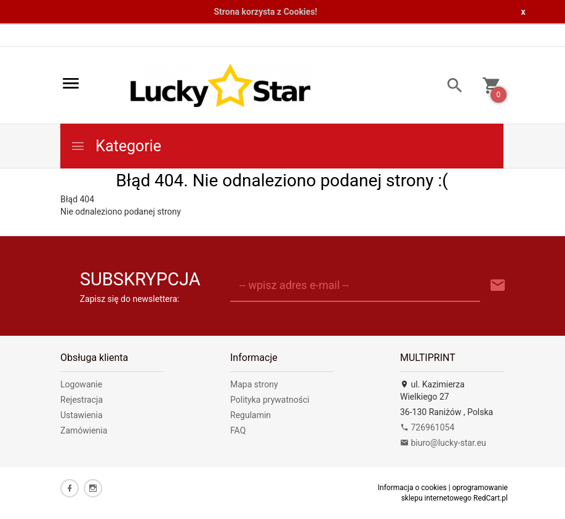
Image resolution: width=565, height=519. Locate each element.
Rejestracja (81, 400)
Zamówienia (83, 430)
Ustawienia (81, 415)
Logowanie (81, 384)
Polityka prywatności (270, 400)
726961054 (427, 427)
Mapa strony (254, 384)
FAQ (238, 430)
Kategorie (115, 146)
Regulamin (250, 415)
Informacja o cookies (412, 487)
